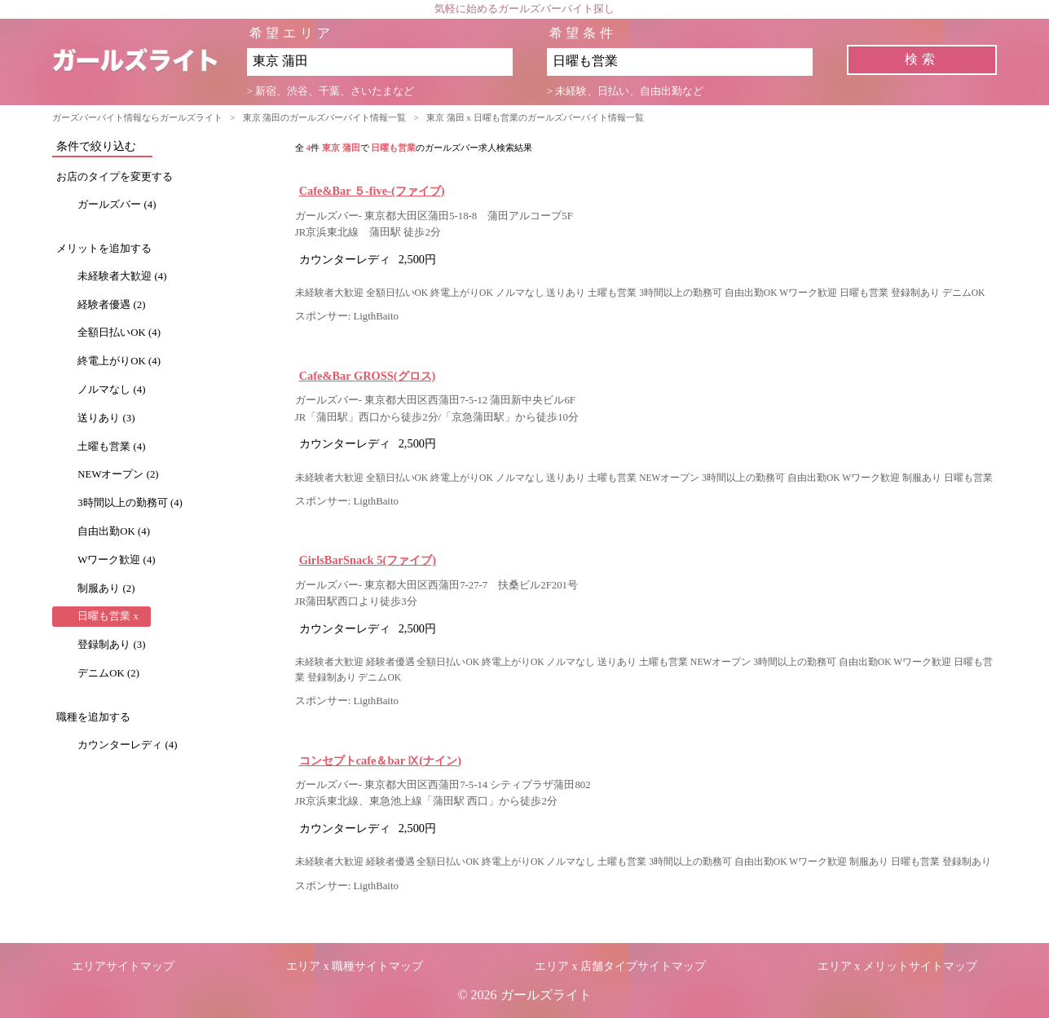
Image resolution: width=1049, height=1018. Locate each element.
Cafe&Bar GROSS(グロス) (367, 375)
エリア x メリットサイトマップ (897, 966)
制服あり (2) (105, 588)
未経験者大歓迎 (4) (121, 276)
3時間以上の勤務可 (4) (130, 503)
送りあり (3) (105, 418)
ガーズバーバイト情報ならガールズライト (137, 117)
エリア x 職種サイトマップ (354, 966)
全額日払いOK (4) (119, 332)
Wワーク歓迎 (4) (116, 560)
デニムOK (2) (108, 673)
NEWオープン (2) (117, 474)
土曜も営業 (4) (111, 446)
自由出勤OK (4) (113, 531)
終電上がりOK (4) (119, 361)
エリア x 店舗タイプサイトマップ (620, 966)
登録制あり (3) (111, 644)
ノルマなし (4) (111, 389)
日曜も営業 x (108, 616)
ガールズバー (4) (116, 204)
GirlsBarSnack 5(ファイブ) (367, 559)
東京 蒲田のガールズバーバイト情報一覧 (325, 117)
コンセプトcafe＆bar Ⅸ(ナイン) (380, 760)
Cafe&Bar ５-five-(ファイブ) (372, 190)
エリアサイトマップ (123, 966)
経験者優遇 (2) (111, 305)
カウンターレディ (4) (127, 745)
